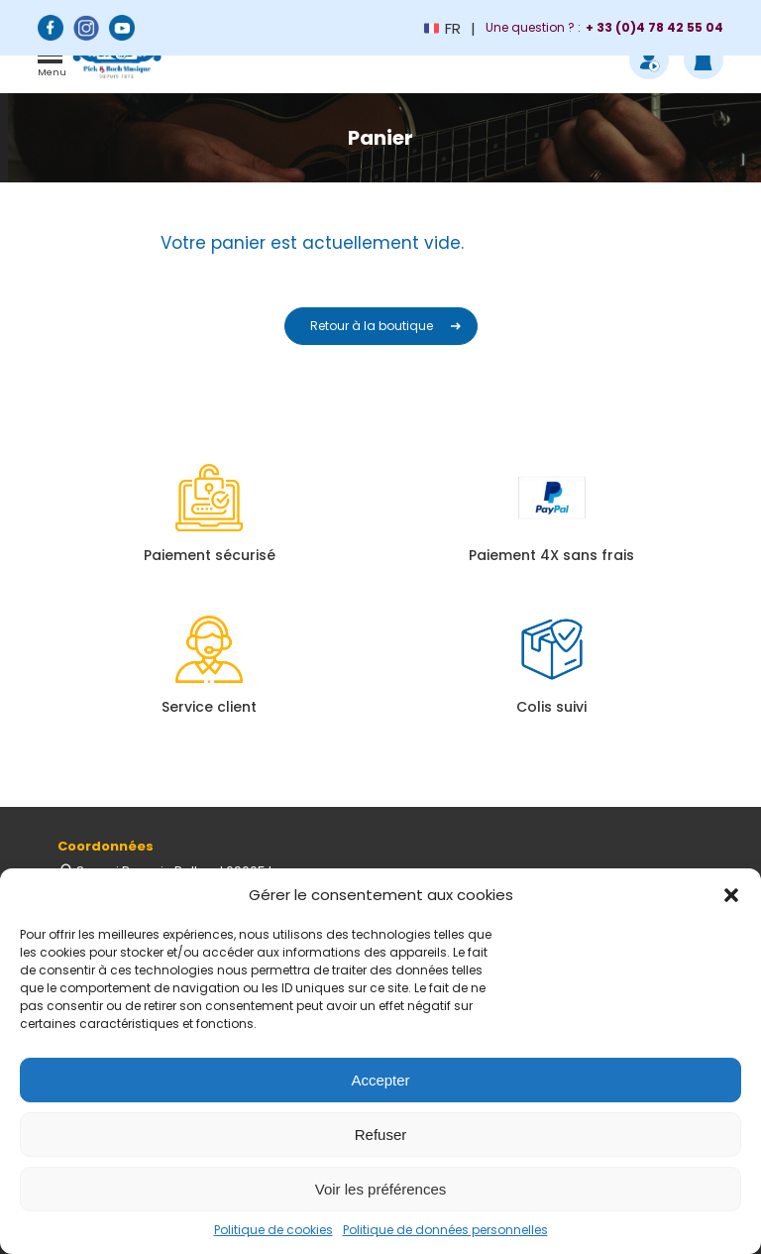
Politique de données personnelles (445, 1229)
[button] (731, 895)
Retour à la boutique (371, 325)
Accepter (380, 1080)
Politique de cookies (273, 1229)
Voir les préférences (381, 1189)
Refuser (381, 1134)
